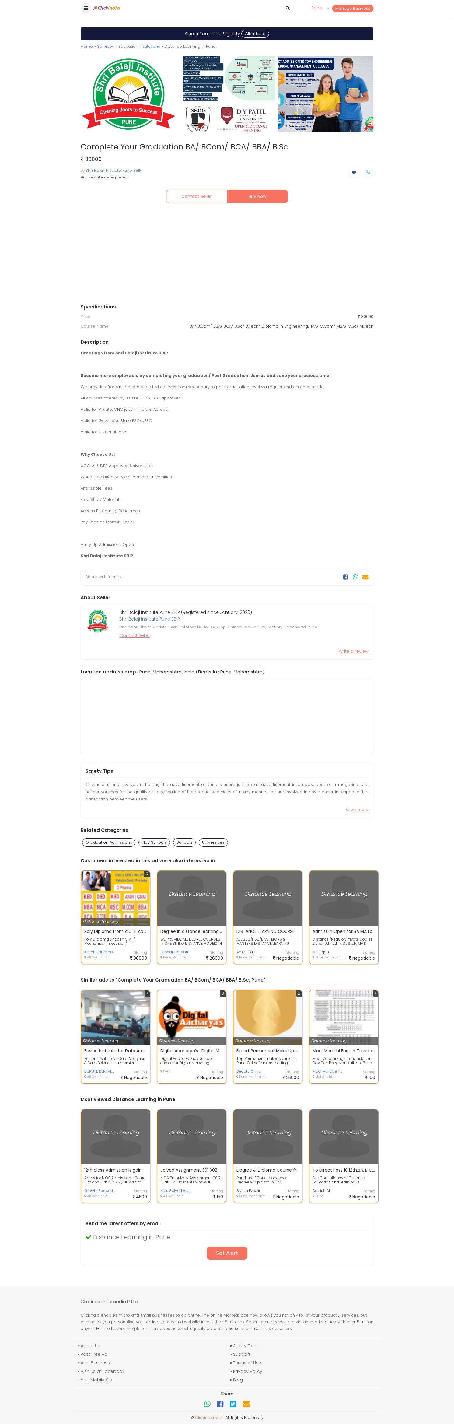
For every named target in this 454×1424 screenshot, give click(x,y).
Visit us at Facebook (102, 1371)
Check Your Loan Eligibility (227, 34)
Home (87, 46)
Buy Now (257, 196)
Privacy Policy (247, 1371)
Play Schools (154, 842)
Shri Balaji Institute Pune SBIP (113, 170)
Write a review (353, 651)
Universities (213, 842)
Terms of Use (247, 1363)
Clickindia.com (209, 1417)
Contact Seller (196, 196)
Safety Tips (244, 1346)
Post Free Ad (94, 1354)
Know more (357, 809)
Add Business (95, 1363)
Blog (238, 1380)
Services (105, 46)
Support (241, 1354)
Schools (184, 842)
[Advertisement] (227, 254)
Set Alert (227, 1253)
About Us (90, 1346)
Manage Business (352, 8)
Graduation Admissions (109, 842)
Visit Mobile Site (97, 1380)
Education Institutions (139, 46)
